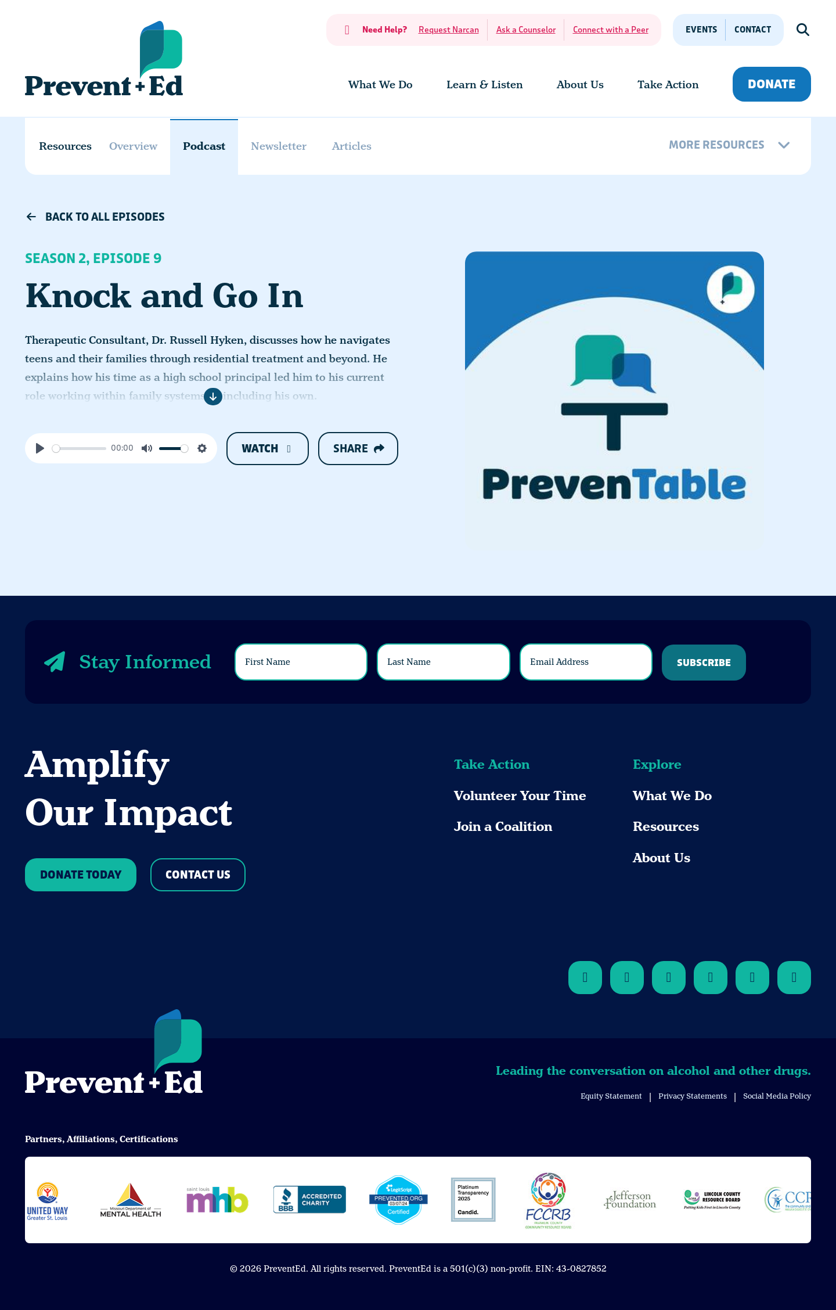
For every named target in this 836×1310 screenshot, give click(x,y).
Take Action (491, 764)
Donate (772, 84)
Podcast (204, 146)
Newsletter (279, 146)
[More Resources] (731, 146)
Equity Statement (611, 1096)
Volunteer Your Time (520, 795)
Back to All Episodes (95, 217)
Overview (133, 146)
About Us (661, 858)
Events (701, 30)
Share (358, 448)
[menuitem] (380, 85)
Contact (752, 30)
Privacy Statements (692, 1096)
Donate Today (80, 875)
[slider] (79, 448)
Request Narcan (449, 30)
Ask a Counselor (526, 30)
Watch (268, 449)
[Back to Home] (114, 1053)
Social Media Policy (777, 1096)
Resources (666, 826)
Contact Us (197, 875)
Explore (657, 764)
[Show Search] (803, 29)
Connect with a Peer (610, 30)
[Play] (40, 448)
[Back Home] (104, 58)
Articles (352, 146)
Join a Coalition (503, 826)
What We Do (672, 795)
